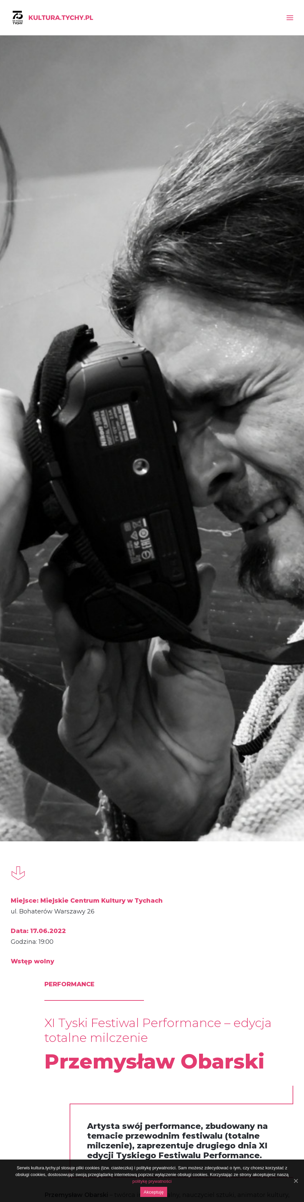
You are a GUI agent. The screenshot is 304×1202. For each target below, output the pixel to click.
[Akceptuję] (295, 1180)
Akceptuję (153, 1192)
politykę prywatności (152, 1181)
